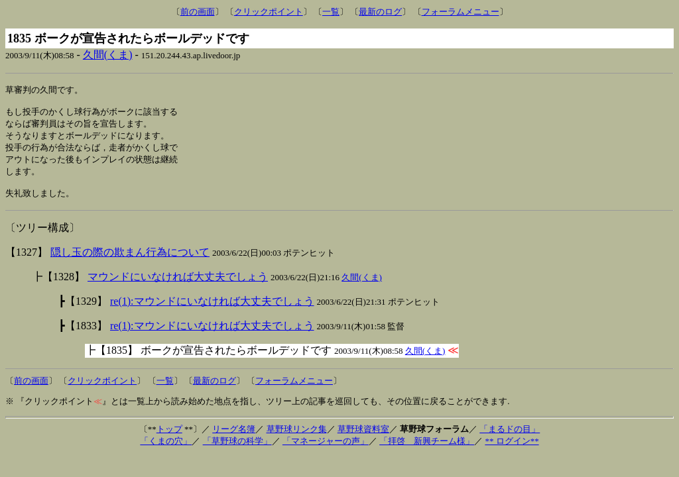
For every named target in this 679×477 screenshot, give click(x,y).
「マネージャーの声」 (325, 450)
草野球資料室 (363, 438)
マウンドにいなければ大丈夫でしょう (178, 286)
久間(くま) (108, 54)
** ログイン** (511, 450)
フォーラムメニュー (460, 12)
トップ (169, 438)
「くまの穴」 (166, 450)
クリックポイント (268, 12)
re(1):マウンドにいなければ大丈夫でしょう (212, 310)
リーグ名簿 (233, 438)
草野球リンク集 (297, 438)
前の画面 (197, 12)
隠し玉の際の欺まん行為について (130, 261)
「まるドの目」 (509, 438)
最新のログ (380, 12)
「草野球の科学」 (237, 450)
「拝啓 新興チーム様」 (426, 450)
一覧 (331, 12)
